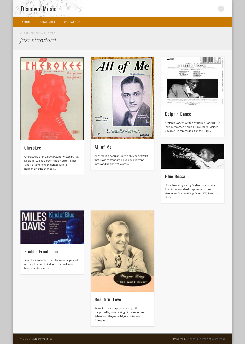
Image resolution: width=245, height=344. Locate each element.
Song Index (47, 22)
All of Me (103, 146)
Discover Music (39, 8)
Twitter (213, 9)
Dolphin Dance (178, 113)
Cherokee (32, 147)
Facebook (205, 9)
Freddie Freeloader (41, 251)
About (26, 22)
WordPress (218, 339)
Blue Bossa (175, 176)
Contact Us (72, 22)
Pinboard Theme (197, 339)
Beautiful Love (108, 299)
